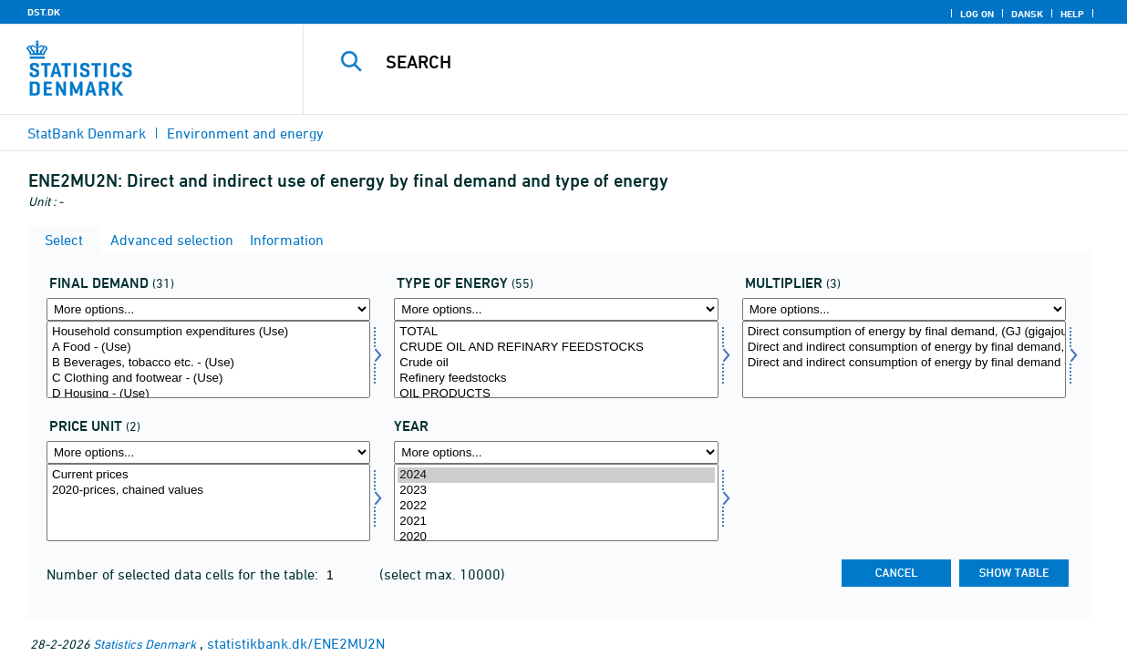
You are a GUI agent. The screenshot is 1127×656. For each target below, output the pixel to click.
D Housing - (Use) (208, 394)
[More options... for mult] (904, 309)
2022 (556, 506)
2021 (556, 521)
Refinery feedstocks (556, 378)
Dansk (1027, 13)
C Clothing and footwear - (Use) (208, 378)
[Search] (703, 62)
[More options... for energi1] (556, 309)
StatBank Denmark (86, 133)
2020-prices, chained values (208, 490)
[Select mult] (904, 359)
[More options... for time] (556, 452)
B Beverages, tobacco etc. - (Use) (208, 363)
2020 (556, 537)
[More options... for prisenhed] (208, 452)
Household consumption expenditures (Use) (208, 332)
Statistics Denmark (144, 643)
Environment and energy (245, 133)
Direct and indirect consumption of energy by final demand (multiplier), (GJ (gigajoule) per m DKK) (904, 363)
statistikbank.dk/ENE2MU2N (296, 643)
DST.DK (43, 11)
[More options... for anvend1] (208, 309)
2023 (556, 490)
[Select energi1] (556, 359)
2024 (556, 475)
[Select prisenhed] (208, 502)
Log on (977, 13)
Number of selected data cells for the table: (184, 574)
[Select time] (556, 502)
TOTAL (556, 332)
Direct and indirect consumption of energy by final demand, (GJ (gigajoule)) (904, 347)
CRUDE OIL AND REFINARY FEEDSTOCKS (556, 347)
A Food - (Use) (208, 347)
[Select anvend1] (208, 359)
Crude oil (556, 363)
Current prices (208, 475)
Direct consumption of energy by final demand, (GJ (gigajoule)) (904, 332)
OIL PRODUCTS (556, 394)
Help (1072, 13)
